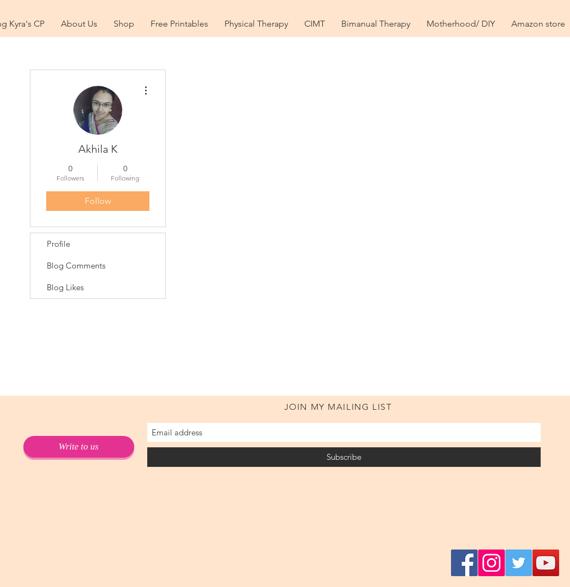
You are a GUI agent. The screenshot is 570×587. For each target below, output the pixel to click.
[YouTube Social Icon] (546, 562)
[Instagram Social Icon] (491, 562)
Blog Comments (76, 265)
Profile (58, 244)
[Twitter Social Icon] (518, 562)
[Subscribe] (344, 457)
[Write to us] (78, 447)
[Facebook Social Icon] (464, 562)
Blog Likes (65, 287)
